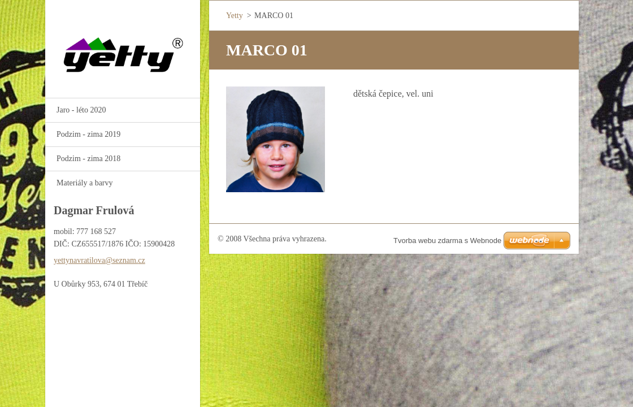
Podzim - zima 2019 (88, 134)
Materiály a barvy (85, 183)
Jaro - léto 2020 (81, 110)
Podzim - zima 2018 (88, 158)
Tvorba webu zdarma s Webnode (447, 240)
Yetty (234, 15)
